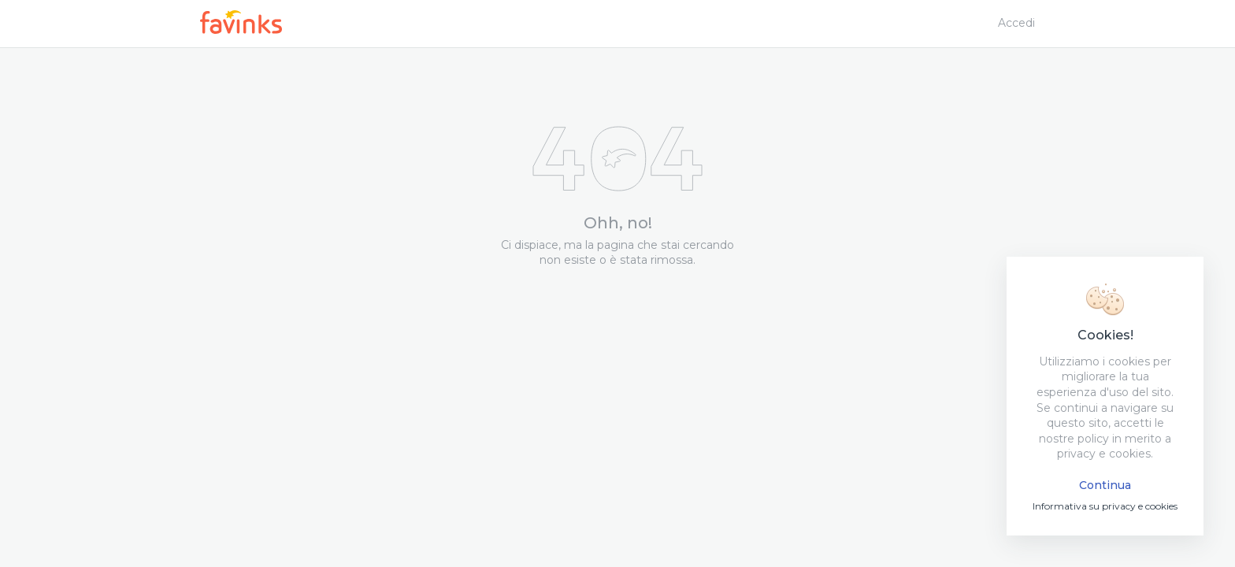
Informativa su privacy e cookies (1105, 506)
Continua (1105, 485)
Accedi (1016, 23)
